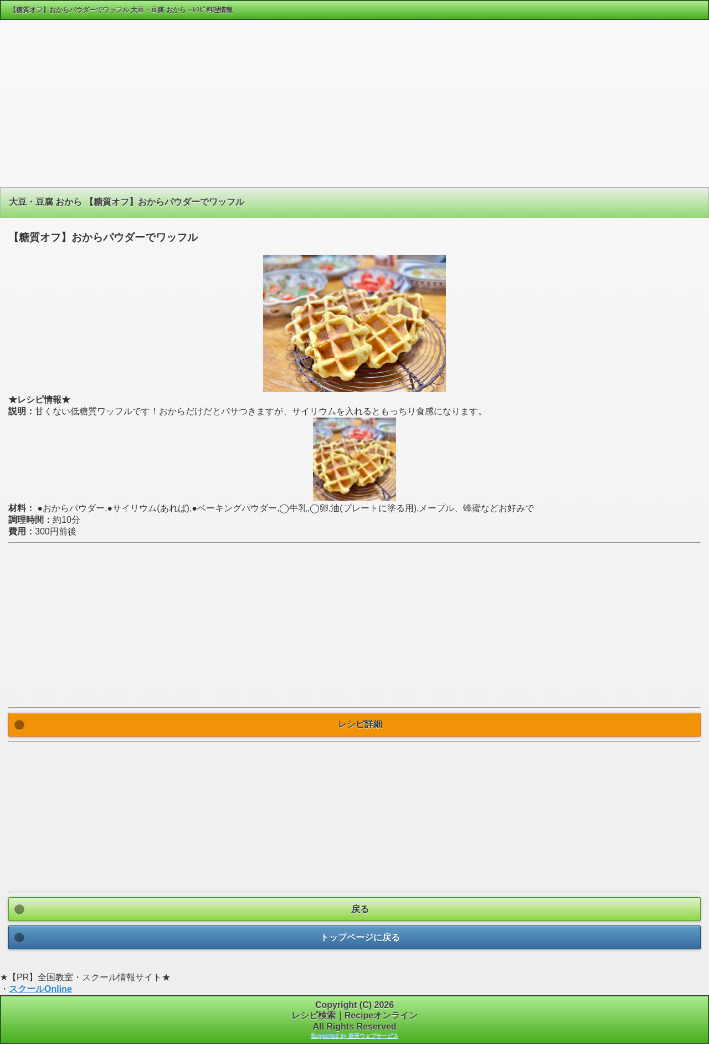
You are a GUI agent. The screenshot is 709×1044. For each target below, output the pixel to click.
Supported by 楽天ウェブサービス (354, 1035)
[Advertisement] (354, 107)
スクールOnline (40, 989)
